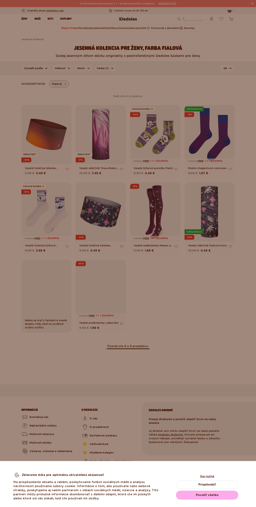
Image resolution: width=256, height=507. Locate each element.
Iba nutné (207, 476)
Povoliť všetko (207, 495)
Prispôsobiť (207, 484)
